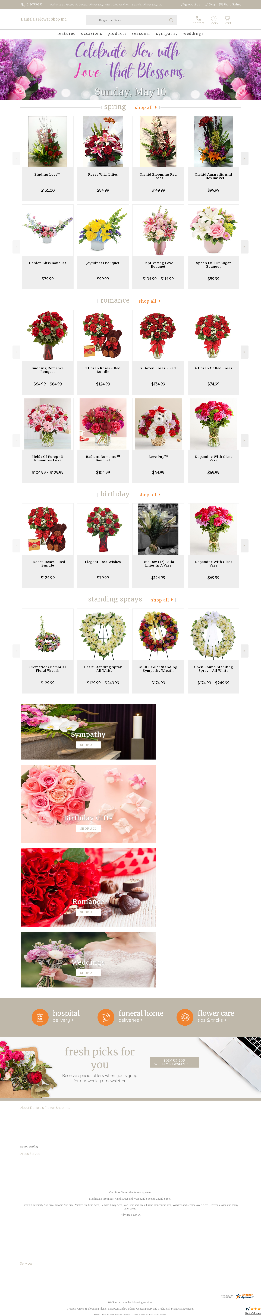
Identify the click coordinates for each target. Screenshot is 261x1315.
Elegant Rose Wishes (103, 562)
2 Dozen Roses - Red (158, 368)
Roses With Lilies (103, 174)
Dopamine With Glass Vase (213, 458)
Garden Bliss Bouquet (47, 263)
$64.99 (158, 472)
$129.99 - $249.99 (103, 682)
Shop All (143, 107)
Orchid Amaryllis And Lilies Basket (213, 176)
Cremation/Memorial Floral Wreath (47, 669)
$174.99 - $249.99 (213, 682)
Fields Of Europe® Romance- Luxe (48, 458)
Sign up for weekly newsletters (174, 917)
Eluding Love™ (47, 174)
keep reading (29, 1002)
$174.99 (158, 682)
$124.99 (103, 384)
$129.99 (48, 682)
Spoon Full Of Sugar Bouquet (213, 265)
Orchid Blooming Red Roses (158, 176)
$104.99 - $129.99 (48, 472)
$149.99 (158, 190)
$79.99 (48, 278)
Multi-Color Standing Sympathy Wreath (158, 669)
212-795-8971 (35, 4)
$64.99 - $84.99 (48, 384)
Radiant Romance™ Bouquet (103, 458)
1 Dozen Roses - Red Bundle (103, 370)
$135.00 (48, 190)
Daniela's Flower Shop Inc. (44, 19)
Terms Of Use (164, 1311)
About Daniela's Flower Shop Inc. (45, 963)
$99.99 (213, 190)
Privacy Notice (184, 1311)
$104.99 (103, 472)
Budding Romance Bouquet (48, 370)
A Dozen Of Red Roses (213, 368)
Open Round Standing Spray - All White (213, 669)
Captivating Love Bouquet (158, 265)
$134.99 (158, 384)
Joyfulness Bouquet (103, 263)
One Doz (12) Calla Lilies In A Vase (158, 563)
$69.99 (213, 472)
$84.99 (103, 190)
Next (245, 158)
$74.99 (213, 384)
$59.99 (213, 278)
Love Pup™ (158, 457)
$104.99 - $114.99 (158, 278)
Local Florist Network (209, 1311)
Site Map (232, 1311)
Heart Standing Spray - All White (103, 669)
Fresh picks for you (99, 920)
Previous (16, 158)
